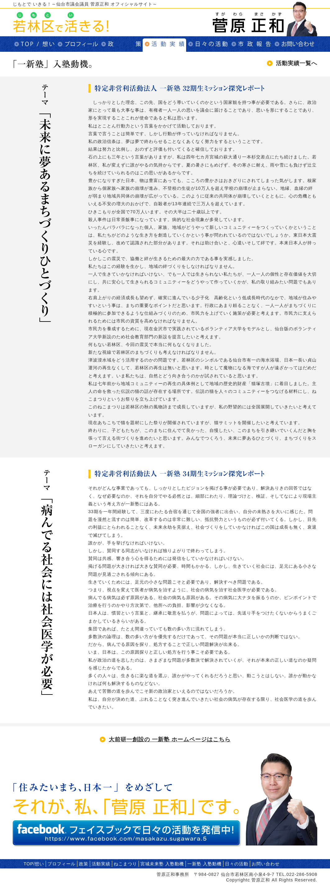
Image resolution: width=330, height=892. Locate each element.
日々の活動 (208, 44)
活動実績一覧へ (296, 63)
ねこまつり (125, 863)
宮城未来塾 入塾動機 (162, 863)
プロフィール (77, 44)
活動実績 (164, 44)
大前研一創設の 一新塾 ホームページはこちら (170, 739)
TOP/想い (34, 44)
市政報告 (251, 44)
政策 (121, 44)
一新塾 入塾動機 (204, 863)
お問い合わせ (295, 44)
